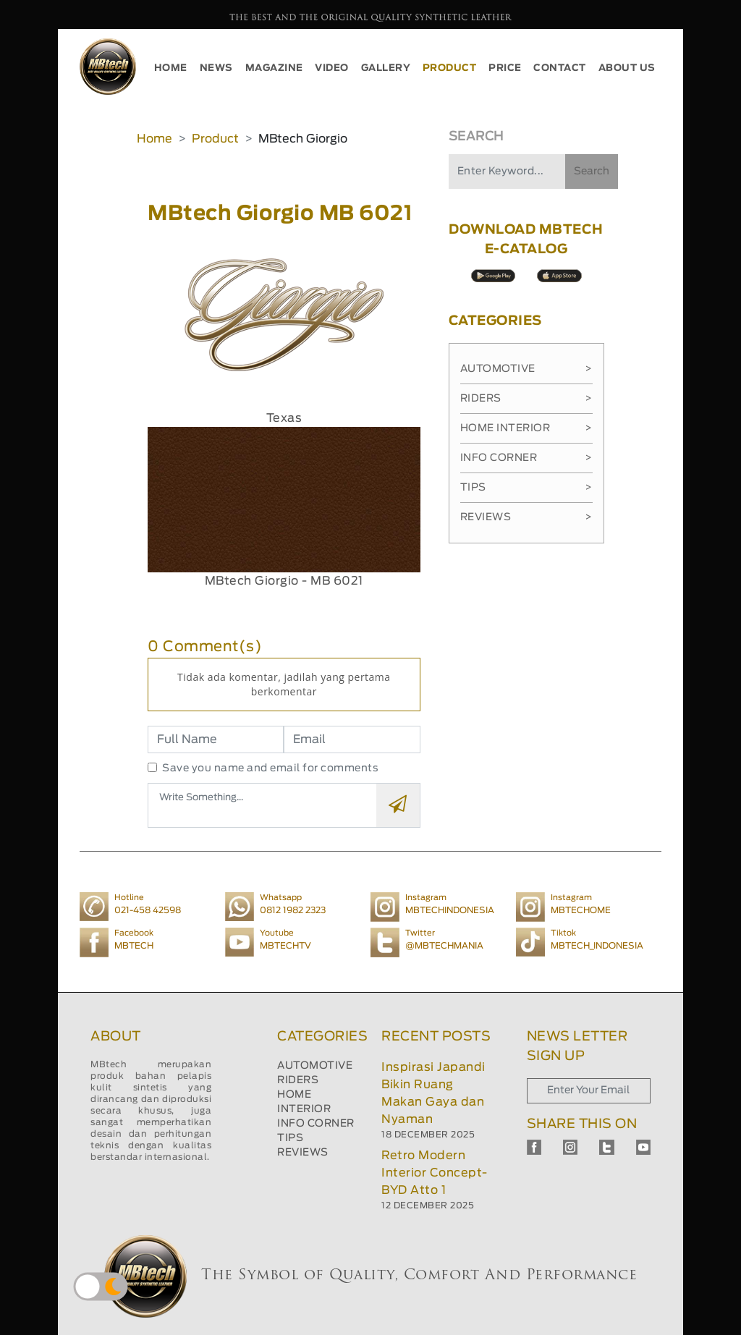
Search (591, 171)
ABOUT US (627, 68)
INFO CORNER (316, 1124)
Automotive (526, 369)
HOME (170, 68)
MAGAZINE (274, 68)
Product (215, 139)
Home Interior (526, 428)
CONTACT (559, 68)
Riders (526, 398)
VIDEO (332, 68)
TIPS (290, 1138)
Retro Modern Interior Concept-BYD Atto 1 (434, 1173)
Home (154, 139)
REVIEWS (303, 1153)
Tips (526, 487)
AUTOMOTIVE (314, 1066)
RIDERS (297, 1080)
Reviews (526, 517)
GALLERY (386, 68)
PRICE (505, 68)
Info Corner (526, 458)
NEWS (216, 68)
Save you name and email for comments (270, 768)
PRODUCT (450, 68)
